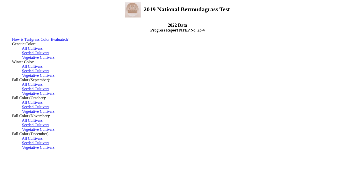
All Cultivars (32, 48)
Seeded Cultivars (35, 53)
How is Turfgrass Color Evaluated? (40, 39)
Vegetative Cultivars (38, 57)
